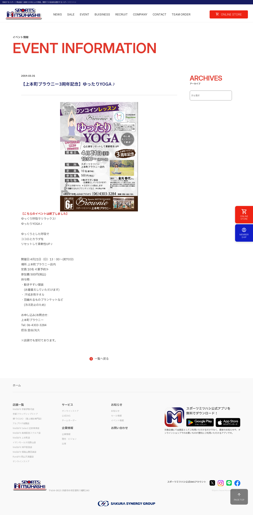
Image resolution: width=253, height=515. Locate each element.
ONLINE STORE (229, 14)
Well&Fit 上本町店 (21, 437)
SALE (70, 14)
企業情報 (66, 434)
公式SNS (66, 415)
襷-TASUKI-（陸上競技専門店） (28, 418)
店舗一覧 (18, 405)
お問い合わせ (119, 428)
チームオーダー (69, 420)
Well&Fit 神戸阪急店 (22, 447)
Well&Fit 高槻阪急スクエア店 (27, 433)
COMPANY (140, 14)
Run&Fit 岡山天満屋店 (23, 456)
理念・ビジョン (69, 439)
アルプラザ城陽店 (21, 423)
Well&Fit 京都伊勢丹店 (23, 409)
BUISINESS (102, 14)
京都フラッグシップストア (25, 414)
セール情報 (116, 415)
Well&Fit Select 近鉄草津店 (26, 428)
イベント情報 (117, 420)
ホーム (17, 385)
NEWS (57, 14)
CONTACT (159, 14)
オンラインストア (21, 461)
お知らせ (115, 411)
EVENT (84, 14)
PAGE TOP (239, 496)
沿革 (64, 443)
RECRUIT (121, 14)
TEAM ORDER (181, 14)
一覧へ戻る (99, 359)
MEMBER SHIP (244, 233)
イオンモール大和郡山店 (24, 442)
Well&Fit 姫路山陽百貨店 (24, 452)
